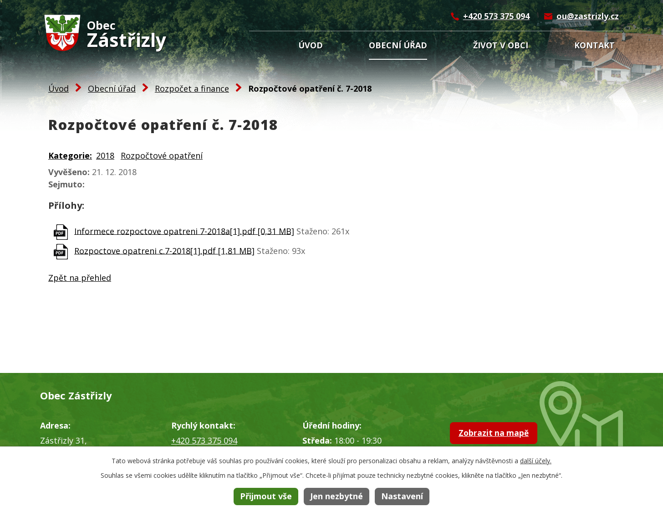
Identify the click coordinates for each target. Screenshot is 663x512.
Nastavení (402, 496)
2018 (105, 155)
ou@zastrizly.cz (587, 15)
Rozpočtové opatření (162, 155)
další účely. (535, 460)
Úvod (310, 45)
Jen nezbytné (336, 496)
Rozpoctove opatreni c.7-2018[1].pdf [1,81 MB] (164, 250)
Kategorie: (70, 155)
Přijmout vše (266, 496)
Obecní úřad (398, 45)
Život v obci (500, 45)
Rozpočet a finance (192, 88)
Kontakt (594, 45)
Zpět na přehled (79, 277)
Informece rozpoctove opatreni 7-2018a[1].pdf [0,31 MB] (184, 230)
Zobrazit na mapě (505, 435)
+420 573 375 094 (496, 15)
